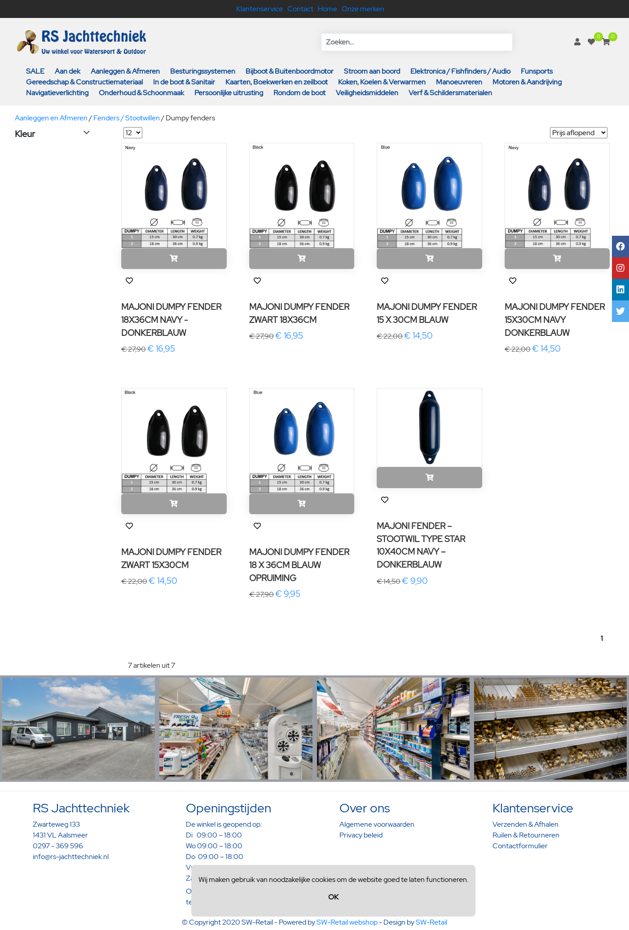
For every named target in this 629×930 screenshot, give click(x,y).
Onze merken (363, 8)
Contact (300, 8)
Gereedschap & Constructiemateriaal (84, 82)
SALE (35, 71)
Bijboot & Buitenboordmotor (290, 71)
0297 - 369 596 (58, 846)
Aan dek (67, 71)
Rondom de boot (299, 92)
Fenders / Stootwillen (126, 118)
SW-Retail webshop (347, 922)
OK (333, 897)
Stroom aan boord (372, 71)
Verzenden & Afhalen (526, 824)
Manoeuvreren (459, 82)
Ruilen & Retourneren (526, 835)
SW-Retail (431, 922)
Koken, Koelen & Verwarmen (382, 82)
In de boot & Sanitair (184, 82)
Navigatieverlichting (57, 92)
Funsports (537, 71)
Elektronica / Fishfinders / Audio (460, 71)
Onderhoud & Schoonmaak (141, 92)
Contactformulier (520, 846)
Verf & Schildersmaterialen (450, 92)
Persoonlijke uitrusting (228, 92)
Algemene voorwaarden (376, 824)
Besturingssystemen (202, 71)
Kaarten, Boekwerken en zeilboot (276, 82)
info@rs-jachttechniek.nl (71, 856)
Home (327, 8)
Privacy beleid (361, 835)
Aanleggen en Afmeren (51, 118)
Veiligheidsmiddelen (367, 92)
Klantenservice (259, 8)
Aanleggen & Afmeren (125, 71)
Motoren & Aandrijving (527, 82)
